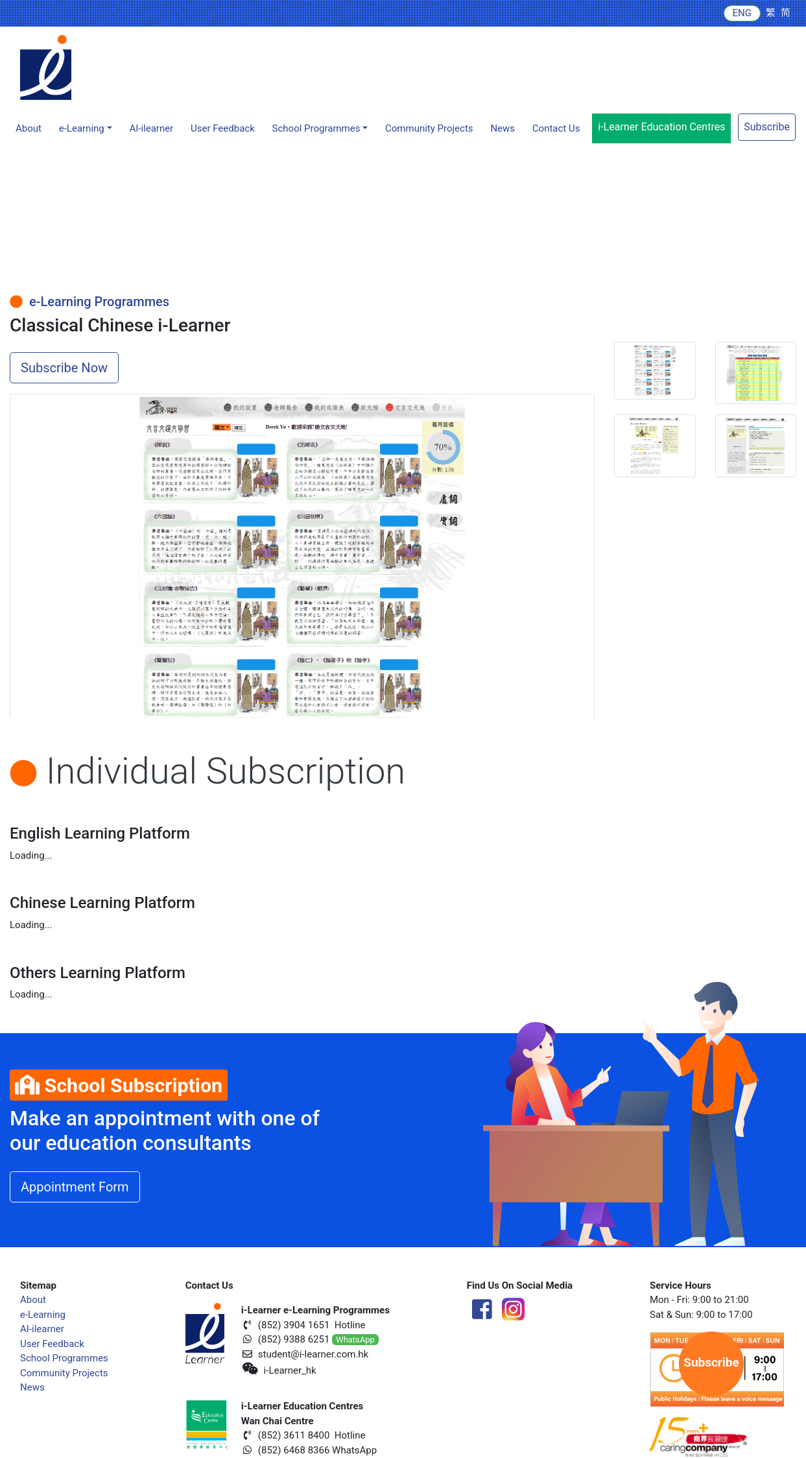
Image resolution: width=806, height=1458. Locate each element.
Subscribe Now (64, 368)
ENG (742, 13)
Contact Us (556, 128)
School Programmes (64, 1358)
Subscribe (767, 127)
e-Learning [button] (81, 128)
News (502, 128)
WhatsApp (355, 1339)
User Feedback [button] (223, 128)
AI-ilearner (151, 128)
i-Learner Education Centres (661, 127)
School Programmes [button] (316, 128)
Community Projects (429, 128)
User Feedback (52, 1344)
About (28, 128)
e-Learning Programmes (89, 301)
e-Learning (42, 1315)
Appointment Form (75, 1187)
